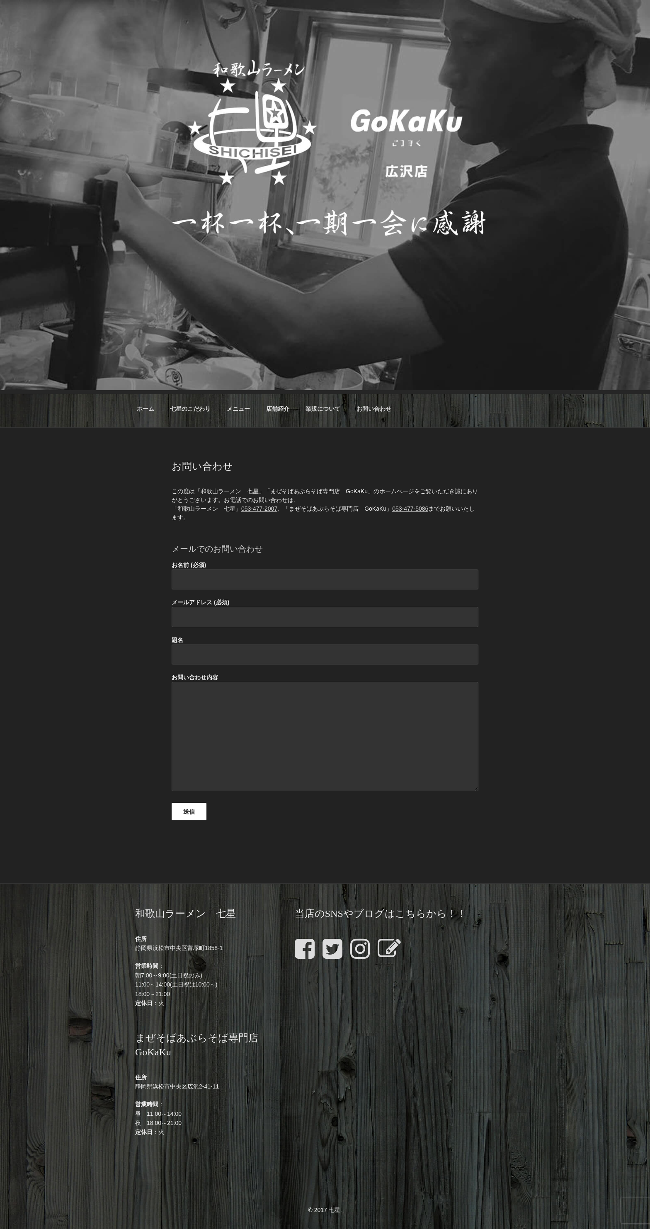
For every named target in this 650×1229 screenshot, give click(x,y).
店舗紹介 (277, 408)
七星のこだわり (190, 408)
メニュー (238, 408)
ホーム (145, 408)
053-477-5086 (410, 508)
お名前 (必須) (325, 575)
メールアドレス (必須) (325, 613)
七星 (334, 1210)
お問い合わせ (374, 408)
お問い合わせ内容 (325, 732)
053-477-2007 (259, 508)
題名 (325, 650)
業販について (323, 408)
